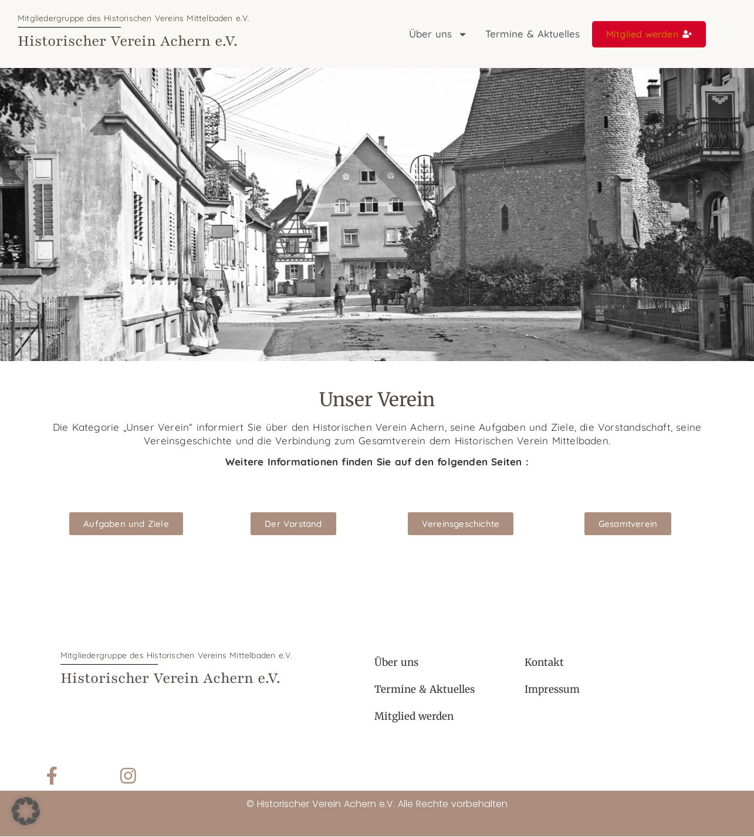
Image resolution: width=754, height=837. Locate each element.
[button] (26, 811)
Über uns (438, 34)
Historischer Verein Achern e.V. (128, 41)
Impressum (552, 689)
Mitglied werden (414, 716)
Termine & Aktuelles (532, 34)
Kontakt (544, 662)
